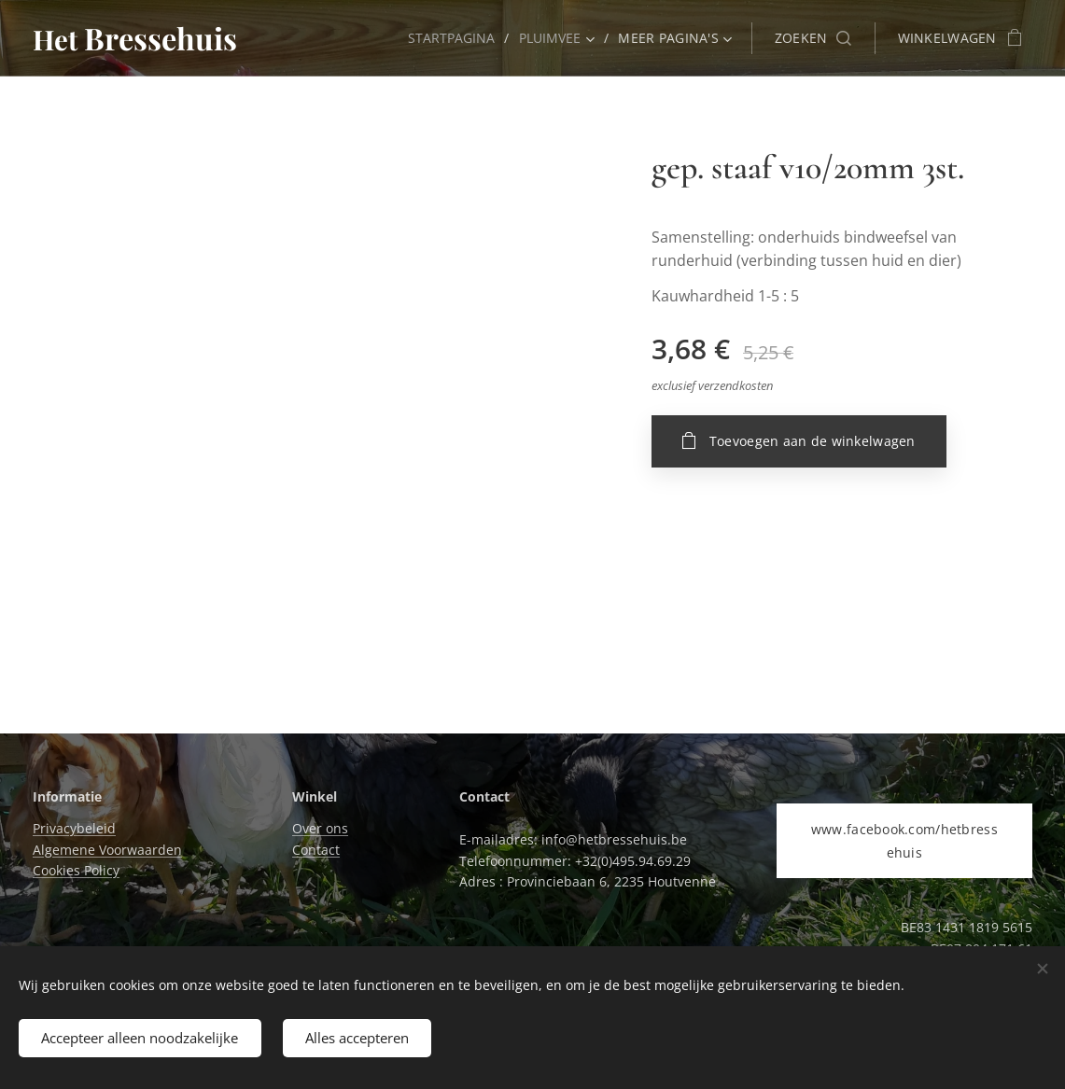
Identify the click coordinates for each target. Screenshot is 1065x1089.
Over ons (320, 828)
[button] (813, 38)
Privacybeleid (74, 828)
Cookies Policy (76, 870)
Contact (316, 850)
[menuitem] (453, 38)
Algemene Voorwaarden (107, 850)
